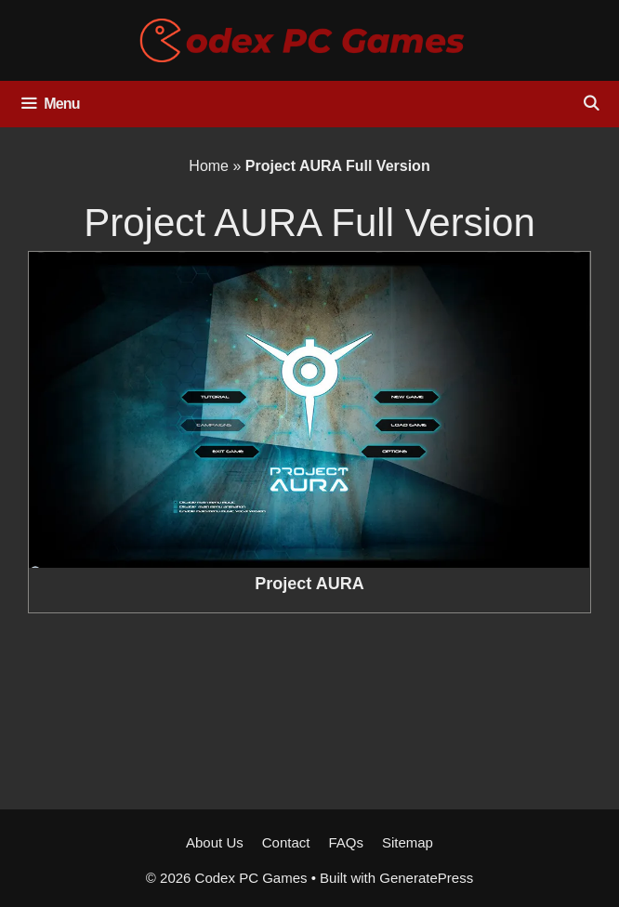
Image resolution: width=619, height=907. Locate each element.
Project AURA (309, 583)
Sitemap (407, 842)
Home (209, 166)
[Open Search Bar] (591, 104)
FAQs (345, 842)
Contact (286, 842)
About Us (215, 842)
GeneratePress (426, 878)
